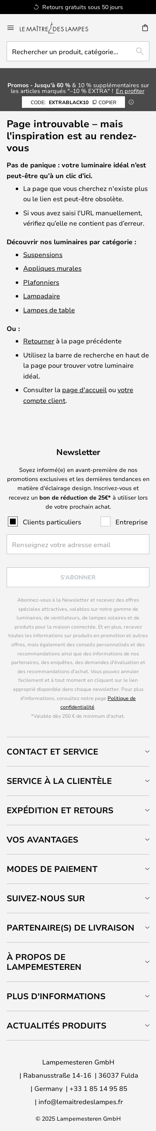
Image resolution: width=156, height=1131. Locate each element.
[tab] (78, 751)
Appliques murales (52, 268)
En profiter (130, 91)
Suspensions (42, 254)
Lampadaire (41, 295)
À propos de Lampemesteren (44, 961)
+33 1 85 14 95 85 (98, 1088)
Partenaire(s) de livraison (70, 927)
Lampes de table (49, 309)
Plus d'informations (56, 996)
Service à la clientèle (59, 780)
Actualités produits (56, 1025)
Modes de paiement (52, 868)
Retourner (38, 340)
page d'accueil (84, 389)
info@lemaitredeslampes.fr (80, 1101)
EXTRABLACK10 (73, 102)
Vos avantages (42, 839)
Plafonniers (41, 282)
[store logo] (59, 27)
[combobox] (78, 51)
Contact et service (52, 751)
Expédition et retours (60, 810)
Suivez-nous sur (46, 898)
